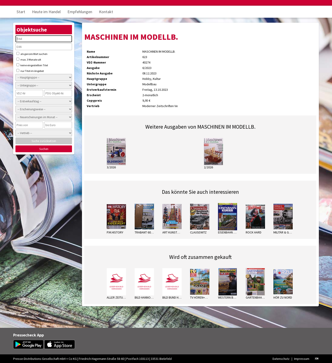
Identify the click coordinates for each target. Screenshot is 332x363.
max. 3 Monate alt (28, 59)
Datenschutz (281, 359)
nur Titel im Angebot (30, 71)
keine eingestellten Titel (32, 65)
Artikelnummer (98, 57)
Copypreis (94, 100)
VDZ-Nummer (96, 62)
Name (91, 51)
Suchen (43, 149)
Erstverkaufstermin (101, 90)
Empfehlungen (79, 11)
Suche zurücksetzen (44, 141)
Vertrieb (93, 106)
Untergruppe (97, 84)
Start (21, 11)
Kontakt (106, 11)
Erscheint (94, 95)
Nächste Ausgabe (100, 73)
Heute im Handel (46, 11)
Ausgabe (93, 68)
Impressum (301, 359)
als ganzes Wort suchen (31, 54)
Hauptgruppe (97, 79)
